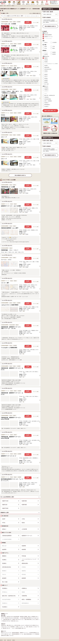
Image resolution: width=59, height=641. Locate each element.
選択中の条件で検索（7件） (50, 110)
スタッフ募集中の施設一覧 (34, 13)
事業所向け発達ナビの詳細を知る (50, 133)
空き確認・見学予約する (28, 22)
